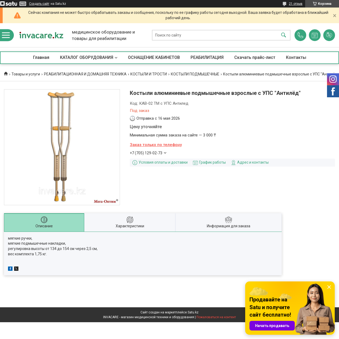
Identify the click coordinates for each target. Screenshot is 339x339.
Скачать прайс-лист (254, 57)
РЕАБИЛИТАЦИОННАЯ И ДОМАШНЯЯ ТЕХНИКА (85, 74)
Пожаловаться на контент (216, 317)
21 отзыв (295, 4)
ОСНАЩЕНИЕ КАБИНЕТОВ (154, 57)
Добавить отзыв (329, 35)
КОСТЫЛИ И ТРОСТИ (148, 74)
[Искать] (283, 35)
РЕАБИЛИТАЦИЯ (207, 57)
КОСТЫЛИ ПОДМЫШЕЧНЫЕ (195, 74)
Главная (41, 57)
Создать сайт (39, 4)
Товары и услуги (25, 74)
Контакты (296, 57)
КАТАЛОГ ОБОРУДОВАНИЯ (86, 57)
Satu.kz (193, 312)
